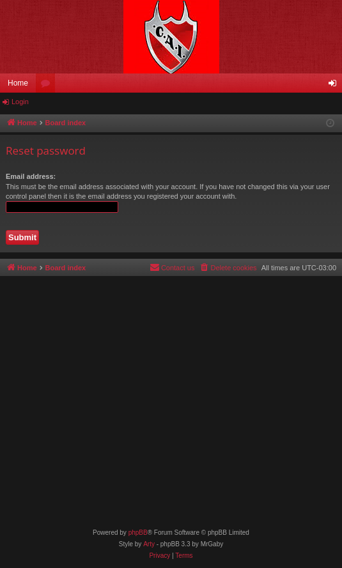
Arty (149, 544)
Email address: (31, 176)
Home (18, 83)
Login (20, 101)
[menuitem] (227, 268)
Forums (48, 86)
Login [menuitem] (335, 86)
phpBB (138, 532)
